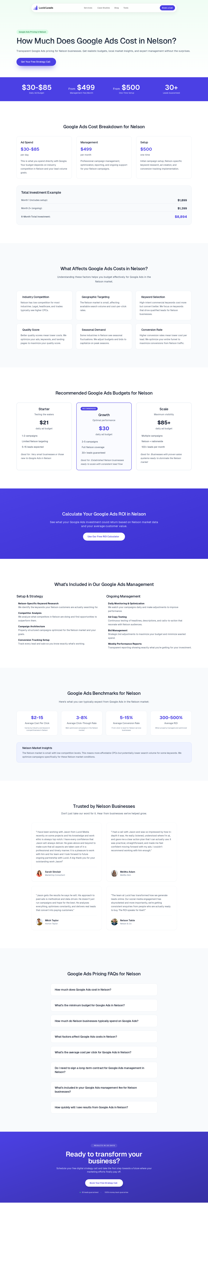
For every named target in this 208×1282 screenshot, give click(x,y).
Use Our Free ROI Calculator (103, 536)
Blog (116, 8)
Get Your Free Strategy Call (35, 61)
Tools (125, 8)
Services (88, 8)
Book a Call (167, 8)
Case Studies (103, 8)
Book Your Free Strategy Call (103, 1183)
